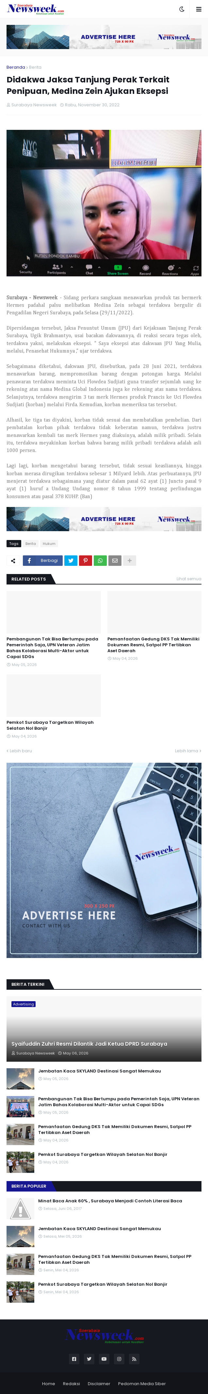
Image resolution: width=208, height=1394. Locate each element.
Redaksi (71, 1384)
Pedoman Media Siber (142, 1384)
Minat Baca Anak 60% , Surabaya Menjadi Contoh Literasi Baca (110, 1201)
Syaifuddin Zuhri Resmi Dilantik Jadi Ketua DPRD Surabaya (89, 1044)
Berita (35, 67)
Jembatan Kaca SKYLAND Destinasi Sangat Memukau (99, 1071)
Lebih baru (21, 751)
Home (48, 1384)
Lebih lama (186, 751)
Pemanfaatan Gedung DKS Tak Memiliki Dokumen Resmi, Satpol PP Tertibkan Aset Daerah (153, 645)
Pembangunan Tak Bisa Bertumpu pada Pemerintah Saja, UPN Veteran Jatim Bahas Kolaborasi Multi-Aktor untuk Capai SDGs (52, 648)
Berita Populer (28, 1186)
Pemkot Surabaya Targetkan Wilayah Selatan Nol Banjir (50, 725)
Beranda (16, 67)
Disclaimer (99, 1384)
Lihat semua (189, 579)
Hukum (49, 543)
